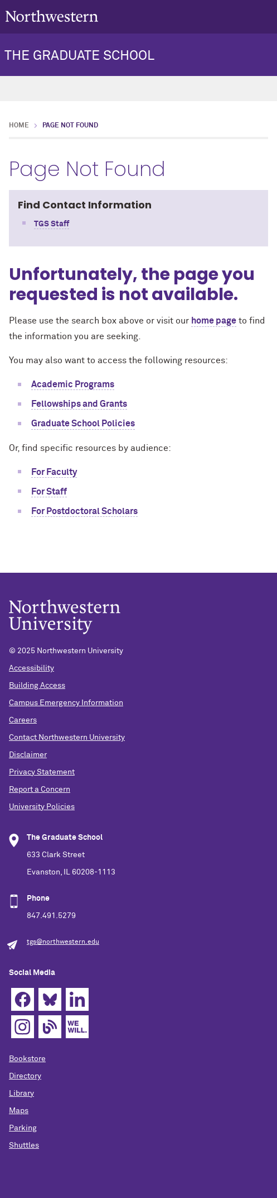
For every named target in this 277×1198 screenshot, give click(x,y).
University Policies (42, 807)
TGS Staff (51, 224)
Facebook (22, 999)
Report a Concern (39, 789)
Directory (25, 1076)
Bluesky (49, 999)
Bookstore (27, 1059)
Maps (18, 1111)
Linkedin (77, 999)
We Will (77, 1026)
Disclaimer (28, 755)
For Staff (49, 491)
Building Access (37, 686)
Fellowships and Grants (79, 404)
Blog (49, 1026)
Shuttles (24, 1145)
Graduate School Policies (83, 423)
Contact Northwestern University (67, 737)
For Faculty (54, 472)
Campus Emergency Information (66, 703)
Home (19, 125)
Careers (23, 720)
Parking (23, 1128)
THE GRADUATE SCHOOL (79, 56)
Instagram (22, 1026)
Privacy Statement (42, 772)
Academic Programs (72, 384)
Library (21, 1093)
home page (213, 320)
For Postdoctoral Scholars (84, 511)
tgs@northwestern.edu (63, 942)
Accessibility (31, 668)
